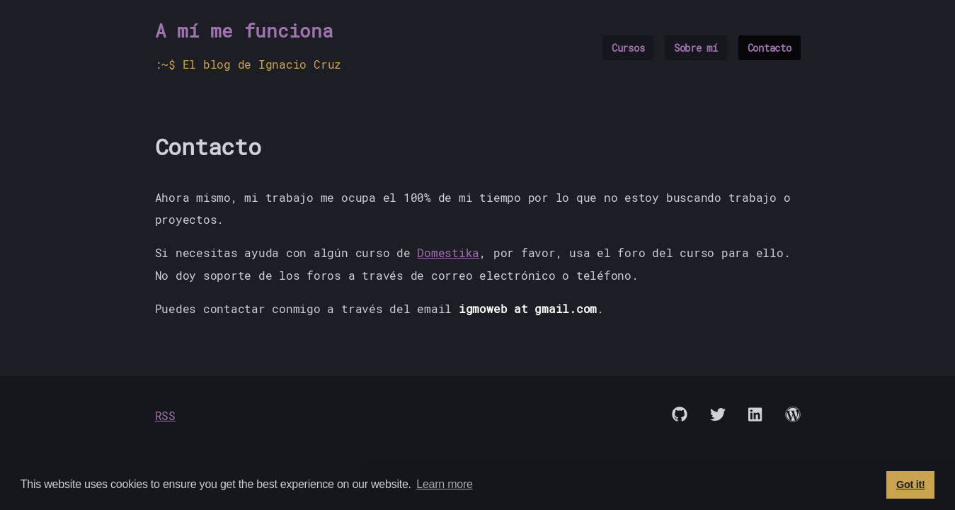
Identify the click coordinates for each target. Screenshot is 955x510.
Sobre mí (696, 48)
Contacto (769, 48)
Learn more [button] (444, 484)
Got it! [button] (910, 484)
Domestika (448, 252)
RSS (165, 415)
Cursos (628, 48)
